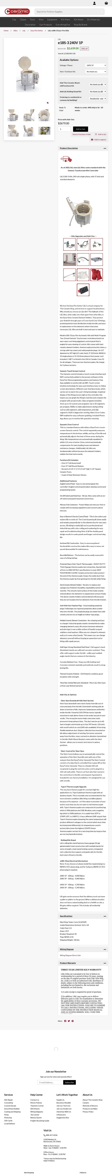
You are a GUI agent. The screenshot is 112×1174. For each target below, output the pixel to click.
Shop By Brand (80, 24)
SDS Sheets (35, 1109)
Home (6, 30)
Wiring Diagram (67, 949)
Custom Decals (10, 1106)
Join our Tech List (63, 1106)
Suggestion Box (63, 1117)
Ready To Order (62, 109)
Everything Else (63, 24)
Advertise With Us (64, 1112)
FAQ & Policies (36, 1103)
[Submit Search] (101, 12)
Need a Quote (36, 1117)
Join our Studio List (64, 1109)
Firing (6, 1115)
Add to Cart (80, 129)
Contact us (34, 1100)
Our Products (45, 24)
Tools (32, 19)
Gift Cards (8, 1120)
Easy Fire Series (37, 30)
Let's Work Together (67, 1094)
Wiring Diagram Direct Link (70, 955)
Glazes (23, 19)
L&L (24, 30)
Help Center (36, 1094)
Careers (86, 1103)
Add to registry (98, 139)
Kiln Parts (65, 19)
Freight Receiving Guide (39, 1121)
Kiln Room (78, 19)
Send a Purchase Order (82, 134)
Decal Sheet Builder (12, 1109)
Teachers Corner (37, 1106)
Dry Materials (93, 19)
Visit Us (47, 1130)
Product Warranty (68, 963)
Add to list (100, 134)
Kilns (41, 19)
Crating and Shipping (12, 1112)
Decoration (30, 24)
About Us (87, 1094)
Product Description (69, 148)
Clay (14, 19)
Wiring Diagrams (36, 1112)
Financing (8, 1117)
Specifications (66, 916)
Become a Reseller (64, 1103)
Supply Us (60, 1100)
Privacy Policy (88, 1112)
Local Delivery (9, 1123)
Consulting (8, 1103)
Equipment (52, 19)
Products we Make (90, 1109)
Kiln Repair (8, 1100)
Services (8, 1094)
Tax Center (34, 1115)
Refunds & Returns (90, 1106)
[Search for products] (67, 12)
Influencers (61, 1115)
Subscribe (69, 1082)
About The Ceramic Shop (92, 1100)
